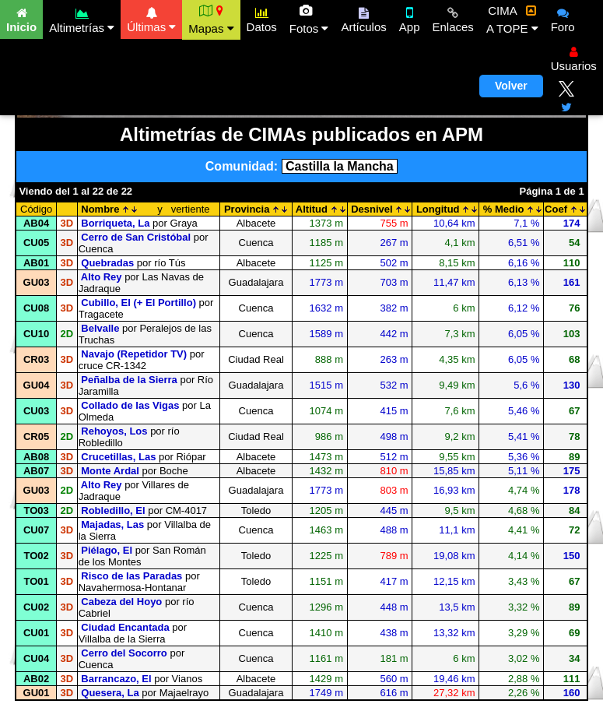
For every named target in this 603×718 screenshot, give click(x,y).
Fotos (309, 19)
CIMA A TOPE (512, 19)
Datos (262, 17)
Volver (511, 85)
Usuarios (574, 56)
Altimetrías (81, 18)
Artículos (363, 17)
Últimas (151, 17)
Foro (563, 17)
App (409, 17)
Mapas (210, 19)
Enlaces (453, 17)
